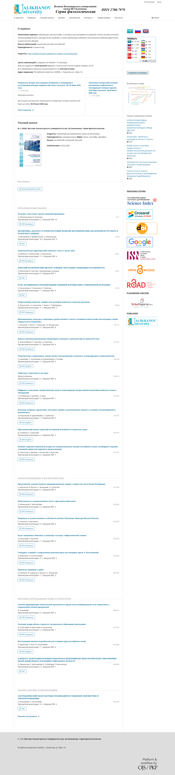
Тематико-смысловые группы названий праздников (41, 214)
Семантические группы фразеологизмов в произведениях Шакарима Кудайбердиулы (142, 173)
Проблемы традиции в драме (31, 570)
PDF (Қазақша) (27, 224)
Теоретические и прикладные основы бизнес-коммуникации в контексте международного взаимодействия (66, 356)
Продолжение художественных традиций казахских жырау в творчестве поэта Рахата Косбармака (61, 484)
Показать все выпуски (27, 716)
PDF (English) (26, 366)
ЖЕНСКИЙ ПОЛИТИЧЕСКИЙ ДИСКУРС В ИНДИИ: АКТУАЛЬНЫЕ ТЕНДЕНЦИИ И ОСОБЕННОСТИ (61, 268)
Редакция (31, 17)
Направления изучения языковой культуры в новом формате (141, 163)
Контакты (119, 17)
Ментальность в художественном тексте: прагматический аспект (47, 501)
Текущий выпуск (47, 17)
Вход (159, 2)
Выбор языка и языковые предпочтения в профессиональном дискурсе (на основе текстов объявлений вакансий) (141, 150)
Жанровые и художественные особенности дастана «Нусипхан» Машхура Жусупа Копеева (58, 518)
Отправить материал (138, 73)
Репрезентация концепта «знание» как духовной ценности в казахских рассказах (54, 302)
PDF (23, 244)
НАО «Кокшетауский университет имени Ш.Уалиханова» (52, 53)
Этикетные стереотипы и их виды (33, 373)
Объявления (74, 17)
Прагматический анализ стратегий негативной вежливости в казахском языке (52, 429)
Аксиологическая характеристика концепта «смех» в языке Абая (46, 250)
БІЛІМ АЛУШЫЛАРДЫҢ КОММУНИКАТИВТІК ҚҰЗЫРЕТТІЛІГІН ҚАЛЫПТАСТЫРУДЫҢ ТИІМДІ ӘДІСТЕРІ (139, 125)
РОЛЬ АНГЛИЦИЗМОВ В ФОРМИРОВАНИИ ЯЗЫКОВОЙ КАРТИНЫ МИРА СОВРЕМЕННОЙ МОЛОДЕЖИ (64, 285)
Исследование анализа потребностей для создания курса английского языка (52, 641)
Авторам (88, 17)
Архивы (61, 17)
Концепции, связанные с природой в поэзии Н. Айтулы (140, 137)
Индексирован (104, 17)
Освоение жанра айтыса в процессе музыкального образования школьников (52, 624)
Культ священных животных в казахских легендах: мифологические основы (52, 535)
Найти (155, 17)
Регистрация (149, 2)
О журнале (18, 17)
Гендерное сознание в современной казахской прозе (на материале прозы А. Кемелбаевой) (58, 552)
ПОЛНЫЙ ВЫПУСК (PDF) (31, 189)
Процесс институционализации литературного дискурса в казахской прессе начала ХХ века (58, 339)
